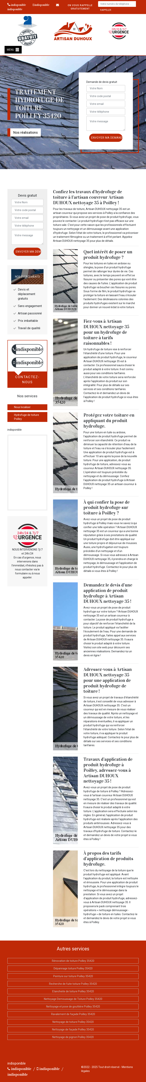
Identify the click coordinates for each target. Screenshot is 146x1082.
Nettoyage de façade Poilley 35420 (73, 1029)
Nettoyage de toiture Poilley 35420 (73, 1021)
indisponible (16, 5)
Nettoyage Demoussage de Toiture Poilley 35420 (73, 998)
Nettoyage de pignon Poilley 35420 (73, 1037)
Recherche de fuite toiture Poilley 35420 (73, 983)
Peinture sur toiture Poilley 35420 (73, 976)
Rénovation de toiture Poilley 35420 (73, 960)
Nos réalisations (25, 132)
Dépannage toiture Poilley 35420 (73, 968)
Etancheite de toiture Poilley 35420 (73, 991)
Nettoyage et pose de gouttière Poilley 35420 (73, 1006)
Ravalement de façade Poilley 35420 (73, 1014)
